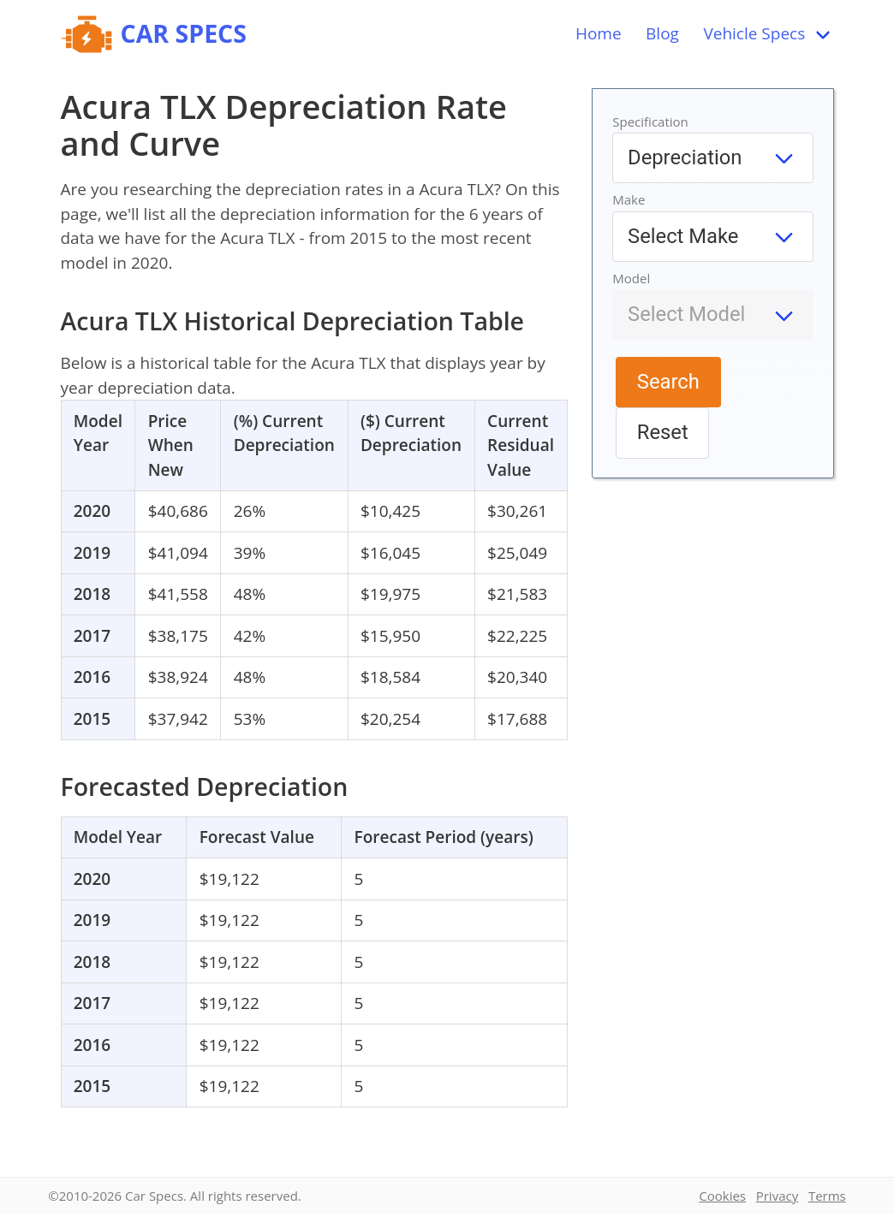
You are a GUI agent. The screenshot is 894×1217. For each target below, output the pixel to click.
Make (628, 199)
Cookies (722, 1195)
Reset (662, 432)
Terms (827, 1195)
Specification (650, 121)
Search (668, 382)
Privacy (777, 1195)
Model (631, 278)
